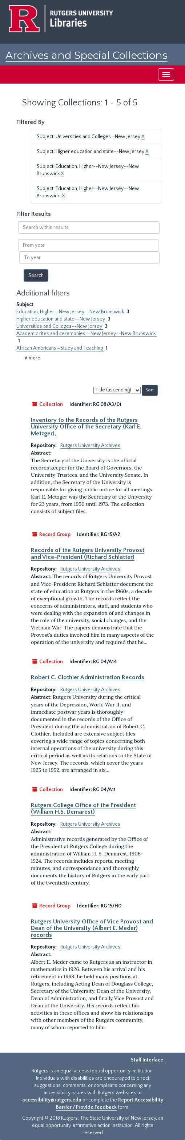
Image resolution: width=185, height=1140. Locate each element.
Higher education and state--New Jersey (61, 319)
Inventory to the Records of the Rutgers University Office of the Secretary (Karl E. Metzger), (86, 427)
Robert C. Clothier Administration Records (87, 677)
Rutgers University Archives (90, 445)
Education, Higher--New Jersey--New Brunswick (70, 312)
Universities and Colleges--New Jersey (59, 326)
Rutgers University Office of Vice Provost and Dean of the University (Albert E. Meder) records (92, 928)
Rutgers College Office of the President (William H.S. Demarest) (83, 808)
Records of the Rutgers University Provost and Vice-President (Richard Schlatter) (87, 553)
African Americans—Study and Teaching (60, 348)
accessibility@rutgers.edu (51, 1100)
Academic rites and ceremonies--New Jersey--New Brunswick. (86, 334)
